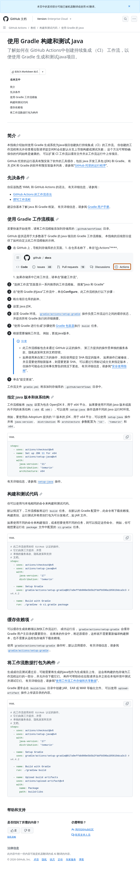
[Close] (130, 6)
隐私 (44, 859)
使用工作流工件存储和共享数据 (76, 681)
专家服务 (71, 859)
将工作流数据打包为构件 (33, 662)
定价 (60, 859)
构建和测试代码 (48, 27)
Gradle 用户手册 (98, 207)
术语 (36, 859)
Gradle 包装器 (65, 326)
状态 (52, 859)
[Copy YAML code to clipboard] (127, 437)
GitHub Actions (18, 27)
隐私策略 (11, 836)
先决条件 (18, 178)
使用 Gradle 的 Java (72, 27)
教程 (33, 27)
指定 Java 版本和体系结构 (30, 397)
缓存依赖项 (20, 619)
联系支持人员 (80, 834)
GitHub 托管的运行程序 (90, 165)
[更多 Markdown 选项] (43, 72)
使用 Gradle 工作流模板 (33, 219)
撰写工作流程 (22, 199)
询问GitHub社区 (82, 829)
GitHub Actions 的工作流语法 (32, 194)
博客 (81, 859)
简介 (13, 135)
